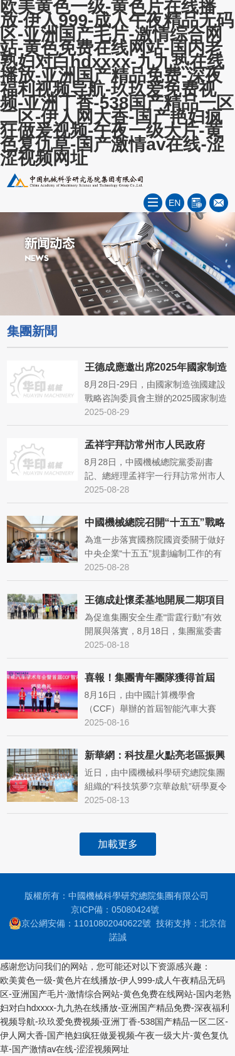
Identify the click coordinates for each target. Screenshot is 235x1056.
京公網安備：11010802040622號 (80, 923)
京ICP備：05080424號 (115, 910)
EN (174, 203)
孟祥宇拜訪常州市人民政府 (145, 444)
